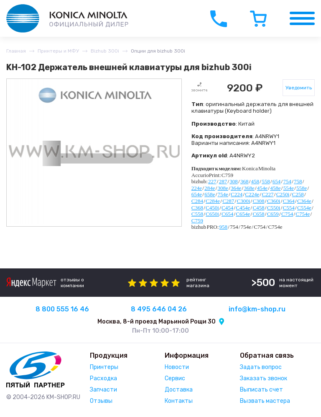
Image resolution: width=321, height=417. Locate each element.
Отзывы (101, 400)
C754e (303, 214)
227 (212, 181)
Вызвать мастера (265, 400)
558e (301, 188)
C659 (273, 214)
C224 (236, 194)
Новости (177, 367)
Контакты (179, 400)
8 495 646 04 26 (159, 309)
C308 (258, 201)
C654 (227, 214)
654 (277, 181)
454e (262, 188)
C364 (289, 201)
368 (244, 181)
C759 (197, 220)
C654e (243, 214)
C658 (258, 214)
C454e (243, 208)
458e (275, 188)
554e (288, 188)
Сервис (175, 378)
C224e (252, 194)
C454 (227, 208)
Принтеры (104, 367)
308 (233, 181)
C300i (243, 201)
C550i (273, 208)
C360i (273, 201)
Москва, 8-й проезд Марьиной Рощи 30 (156, 321)
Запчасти (103, 389)
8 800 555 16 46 (62, 309)
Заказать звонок (263, 378)
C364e (304, 201)
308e (223, 188)
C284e (213, 201)
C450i (212, 208)
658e (209, 194)
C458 (258, 208)
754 (287, 181)
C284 (197, 201)
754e (223, 194)
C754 (287, 214)
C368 (197, 208)
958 (223, 227)
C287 (228, 201)
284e (209, 188)
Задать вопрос (261, 367)
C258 (298, 194)
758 (298, 181)
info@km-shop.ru (257, 309)
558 (266, 181)
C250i (283, 194)
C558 (197, 214)
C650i (212, 214)
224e (196, 188)
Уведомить (298, 88)
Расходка (103, 378)
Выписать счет (261, 389)
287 (223, 181)
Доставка (179, 389)
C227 (267, 194)
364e (236, 188)
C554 (289, 208)
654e (196, 194)
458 (255, 181)
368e (249, 188)
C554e (304, 208)
